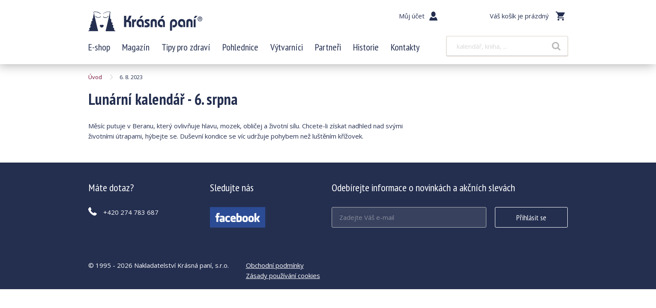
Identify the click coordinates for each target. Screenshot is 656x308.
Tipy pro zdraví (186, 47)
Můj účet (412, 16)
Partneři (328, 47)
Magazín (136, 47)
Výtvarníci (286, 47)
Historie (366, 47)
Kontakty (405, 47)
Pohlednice (240, 47)
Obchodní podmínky (275, 265)
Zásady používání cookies (283, 275)
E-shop (99, 47)
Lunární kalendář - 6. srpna (145, 21)
